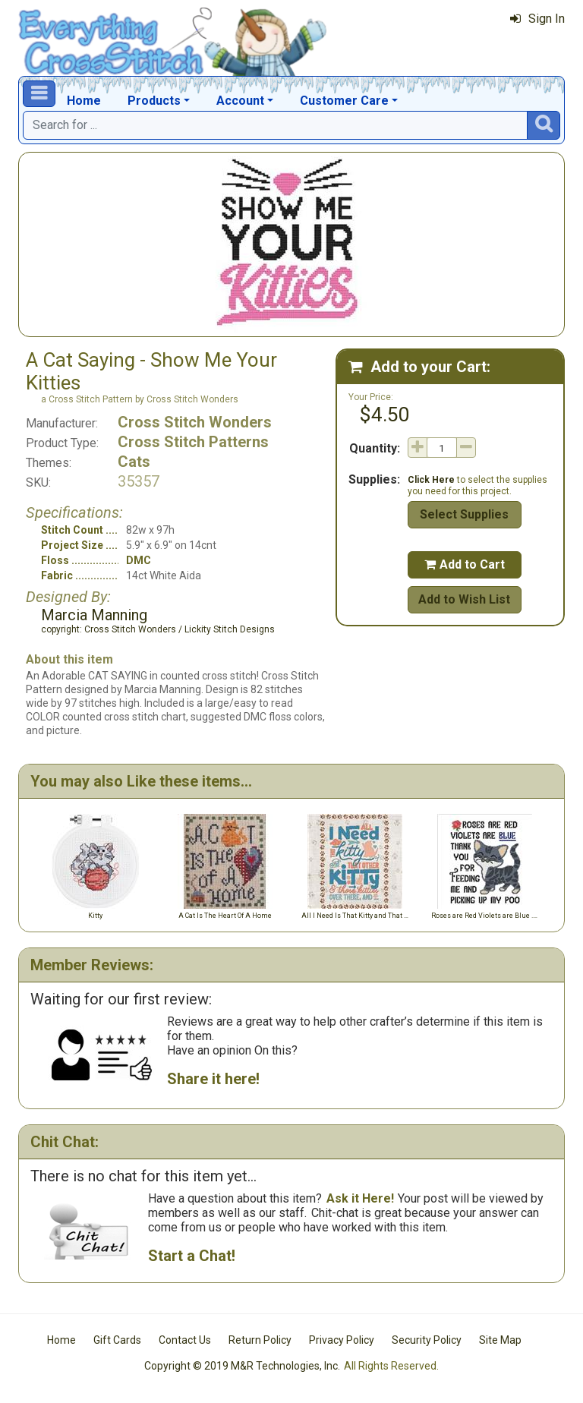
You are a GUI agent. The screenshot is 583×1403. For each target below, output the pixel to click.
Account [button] (240, 100)
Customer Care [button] (344, 100)
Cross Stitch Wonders (195, 422)
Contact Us (185, 1340)
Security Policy (427, 1340)
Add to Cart (464, 564)
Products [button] (154, 100)
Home (84, 100)
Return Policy (260, 1340)
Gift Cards (117, 1340)
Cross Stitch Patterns (193, 442)
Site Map (500, 1340)
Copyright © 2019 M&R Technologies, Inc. (242, 1366)
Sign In (537, 18)
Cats (134, 461)
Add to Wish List (464, 599)
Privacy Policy (341, 1340)
